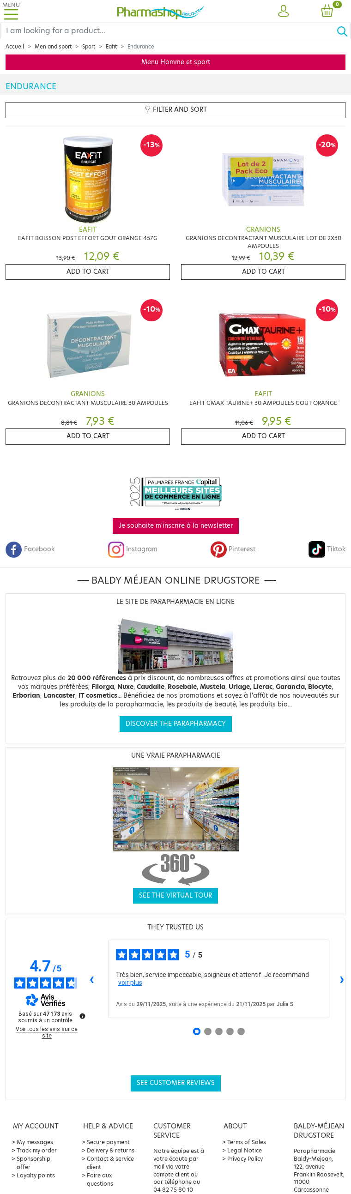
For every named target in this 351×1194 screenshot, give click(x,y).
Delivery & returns (110, 1150)
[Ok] (343, 31)
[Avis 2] (208, 1031)
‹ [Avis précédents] (91, 978)
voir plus (130, 982)
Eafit (111, 46)
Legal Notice (244, 1150)
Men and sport (53, 46)
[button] (283, 11)
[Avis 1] (196, 1031)
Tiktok (327, 549)
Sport (88, 46)
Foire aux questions (100, 1179)
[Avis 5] (241, 1031)
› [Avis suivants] (342, 978)
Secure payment (108, 1142)
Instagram (132, 549)
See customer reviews (176, 1083)
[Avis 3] (219, 1031)
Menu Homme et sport (175, 62)
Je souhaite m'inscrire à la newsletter (176, 525)
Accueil (15, 46)
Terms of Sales (246, 1142)
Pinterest (232, 549)
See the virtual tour (175, 895)
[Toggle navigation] (11, 11)
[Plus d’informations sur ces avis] (81, 1015)
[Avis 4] (230, 1031)
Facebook (30, 549)
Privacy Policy (245, 1159)
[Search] (168, 31)
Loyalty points (36, 1175)
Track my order (37, 1150)
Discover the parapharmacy (176, 723)
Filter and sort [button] (176, 109)
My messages (35, 1142)
